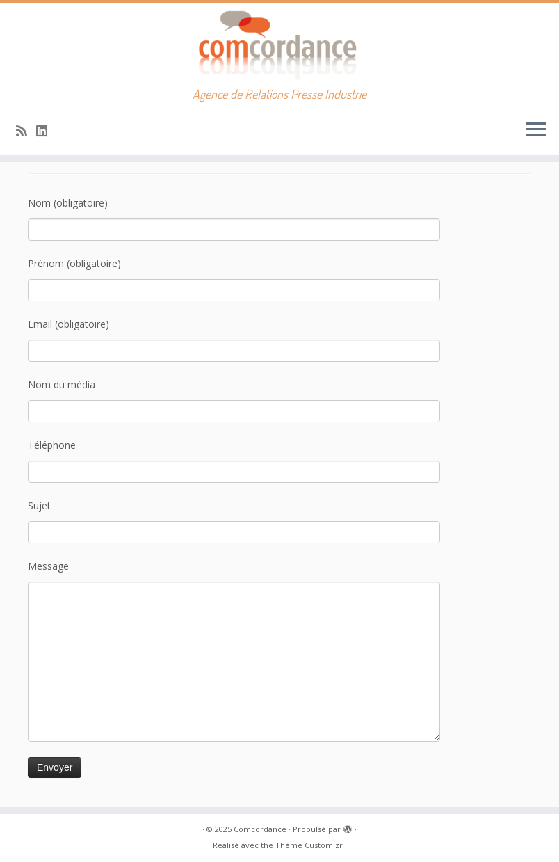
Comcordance (260, 829)
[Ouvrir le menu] (536, 130)
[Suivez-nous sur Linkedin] (46, 130)
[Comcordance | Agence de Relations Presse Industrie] (279, 45)
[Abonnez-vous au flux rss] (26, 130)
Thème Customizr (309, 845)
